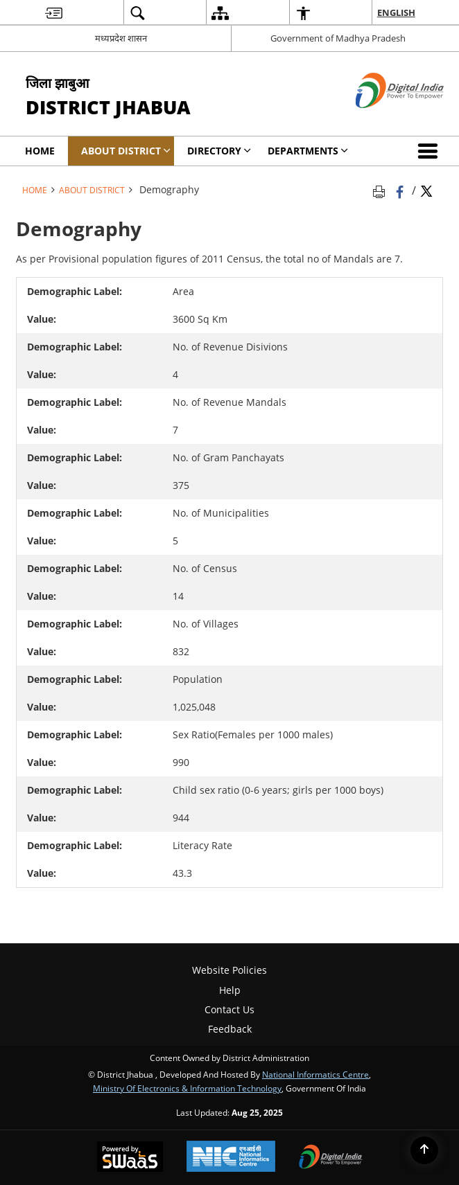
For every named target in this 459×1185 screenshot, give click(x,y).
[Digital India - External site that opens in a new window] (382, 119)
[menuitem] (54, 13)
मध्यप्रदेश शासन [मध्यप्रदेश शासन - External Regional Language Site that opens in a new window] (121, 38)
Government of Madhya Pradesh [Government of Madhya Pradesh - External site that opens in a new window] (338, 38)
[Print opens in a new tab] (381, 189)
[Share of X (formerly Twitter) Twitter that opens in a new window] (426, 189)
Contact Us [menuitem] (229, 1009)
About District (92, 189)
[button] (430, 151)
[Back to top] (424, 1150)
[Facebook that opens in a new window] (401, 189)
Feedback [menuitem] (230, 1028)
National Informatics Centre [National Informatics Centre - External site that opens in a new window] (315, 1074)
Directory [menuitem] (219, 150)
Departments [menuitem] (308, 150)
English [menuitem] (396, 12)
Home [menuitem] (40, 150)
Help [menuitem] (230, 990)
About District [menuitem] (126, 150)
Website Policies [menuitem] (229, 970)
